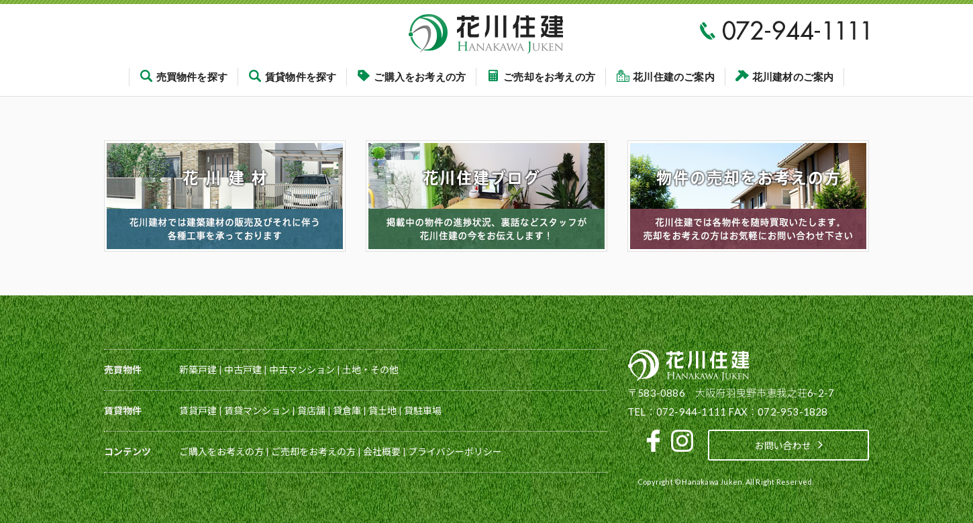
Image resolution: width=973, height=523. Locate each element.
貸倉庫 (347, 410)
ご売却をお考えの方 (540, 76)
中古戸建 (243, 369)
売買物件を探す (183, 76)
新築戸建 (198, 369)
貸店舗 (311, 410)
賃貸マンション (257, 410)
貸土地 (382, 410)
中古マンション (302, 369)
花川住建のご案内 (665, 76)
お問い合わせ (789, 444)
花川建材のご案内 (784, 76)
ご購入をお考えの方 (411, 76)
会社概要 (382, 451)
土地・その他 (370, 369)
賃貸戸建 (198, 410)
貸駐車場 (423, 410)
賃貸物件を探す (292, 76)
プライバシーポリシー (455, 451)
